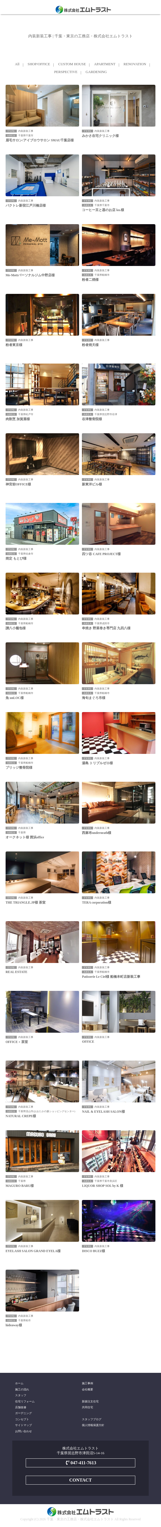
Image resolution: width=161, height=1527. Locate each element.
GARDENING (96, 72)
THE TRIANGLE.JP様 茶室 (26, 902)
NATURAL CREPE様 (21, 1116)
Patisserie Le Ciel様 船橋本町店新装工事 (111, 976)
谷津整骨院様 (92, 419)
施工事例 (87, 1383)
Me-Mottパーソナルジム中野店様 (30, 275)
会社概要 (87, 1389)
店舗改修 (20, 1407)
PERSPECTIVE (65, 72)
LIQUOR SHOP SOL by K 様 (102, 1185)
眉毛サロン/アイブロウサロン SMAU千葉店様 (40, 140)
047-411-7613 (80, 1462)
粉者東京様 (14, 345)
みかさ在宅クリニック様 (100, 135)
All (17, 64)
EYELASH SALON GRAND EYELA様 (33, 1251)
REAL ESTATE (16, 972)
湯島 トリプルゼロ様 (97, 763)
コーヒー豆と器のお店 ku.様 (103, 210)
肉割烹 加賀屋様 (18, 419)
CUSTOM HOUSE (72, 64)
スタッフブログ (91, 1419)
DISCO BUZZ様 (93, 1251)
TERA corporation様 (96, 902)
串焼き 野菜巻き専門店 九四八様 (106, 628)
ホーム (19, 1383)
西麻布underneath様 (96, 832)
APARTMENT (104, 64)
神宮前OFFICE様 (18, 484)
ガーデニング (23, 1413)
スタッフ (20, 1395)
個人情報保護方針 (93, 1425)
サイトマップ (23, 1425)
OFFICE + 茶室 (17, 1042)
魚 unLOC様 (15, 698)
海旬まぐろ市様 (93, 698)
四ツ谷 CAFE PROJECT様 (101, 554)
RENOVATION (135, 64)
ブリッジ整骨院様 (19, 767)
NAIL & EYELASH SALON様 (103, 1111)
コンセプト (22, 1419)
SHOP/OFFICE (39, 64)
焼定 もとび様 (16, 558)
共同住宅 (87, 1407)
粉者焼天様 (90, 345)
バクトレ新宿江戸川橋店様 (26, 205)
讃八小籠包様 (16, 628)
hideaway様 (14, 1325)
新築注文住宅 (90, 1401)
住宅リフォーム (25, 1401)
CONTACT (80, 1480)
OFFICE (88, 1041)
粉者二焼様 (90, 279)
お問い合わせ (23, 1431)
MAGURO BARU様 (20, 1185)
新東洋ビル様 (92, 484)
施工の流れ (22, 1389)
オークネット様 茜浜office (25, 837)
